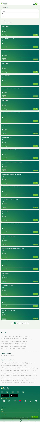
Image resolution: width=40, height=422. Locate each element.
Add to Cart (36, 34)
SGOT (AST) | (29, 339)
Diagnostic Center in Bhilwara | (17, 362)
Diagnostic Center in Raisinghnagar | (8, 368)
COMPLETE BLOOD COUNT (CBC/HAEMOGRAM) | (10, 334)
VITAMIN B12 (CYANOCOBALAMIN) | (7, 345)
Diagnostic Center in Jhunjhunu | (7, 367)
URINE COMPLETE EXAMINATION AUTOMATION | (18, 341)
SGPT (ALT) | (27, 336)
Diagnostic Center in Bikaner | (31, 378)
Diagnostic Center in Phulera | (19, 367)
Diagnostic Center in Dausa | (6, 377)
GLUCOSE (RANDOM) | (24, 334)
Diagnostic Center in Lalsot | (17, 377)
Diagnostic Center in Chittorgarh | (7, 378)
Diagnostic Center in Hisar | (18, 382)
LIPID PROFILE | (23, 339)
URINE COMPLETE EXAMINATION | (7, 346)
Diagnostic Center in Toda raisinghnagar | (21, 380)
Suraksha (12, 355)
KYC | (9, 355)
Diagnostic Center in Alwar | (28, 363)
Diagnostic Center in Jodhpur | (6, 373)
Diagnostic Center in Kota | (31, 373)
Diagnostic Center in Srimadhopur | (19, 373)
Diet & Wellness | (4, 355)
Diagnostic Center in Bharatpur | (7, 375)
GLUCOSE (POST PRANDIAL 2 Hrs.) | (20, 343)
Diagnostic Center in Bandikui (28, 382)
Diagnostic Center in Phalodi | (19, 378)
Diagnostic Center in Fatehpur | (18, 370)
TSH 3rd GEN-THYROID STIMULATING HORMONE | (10, 339)
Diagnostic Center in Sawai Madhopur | (19, 365)
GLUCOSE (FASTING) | (33, 334)
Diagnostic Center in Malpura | (6, 370)
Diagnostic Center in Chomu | (17, 363)
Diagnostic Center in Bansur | (30, 367)
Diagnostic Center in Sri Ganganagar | (20, 372)
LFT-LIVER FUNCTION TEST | (6, 338)
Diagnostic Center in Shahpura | (7, 372)
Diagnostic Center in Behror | (18, 375)
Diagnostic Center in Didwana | (30, 370)
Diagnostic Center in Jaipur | (6, 362)
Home (3, 7)
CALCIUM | (25, 346)
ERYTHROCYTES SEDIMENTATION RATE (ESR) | (10, 336)
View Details (4, 34)
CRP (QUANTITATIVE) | (18, 346)
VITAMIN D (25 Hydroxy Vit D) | (20, 345)
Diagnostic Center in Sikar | (6, 363)
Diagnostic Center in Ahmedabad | (7, 380)
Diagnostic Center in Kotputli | (29, 362)
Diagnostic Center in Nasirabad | (31, 375)
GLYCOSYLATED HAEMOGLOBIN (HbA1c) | (20, 338)
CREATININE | (21, 336)
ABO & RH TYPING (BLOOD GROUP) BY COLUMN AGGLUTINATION (13, 348)
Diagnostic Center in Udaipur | (6, 382)
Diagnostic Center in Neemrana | (21, 368)
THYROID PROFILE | (4, 341)
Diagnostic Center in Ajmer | (6, 365)
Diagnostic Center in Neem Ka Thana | (30, 377)
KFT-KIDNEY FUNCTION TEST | (7, 343)
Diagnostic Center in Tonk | (33, 368)
